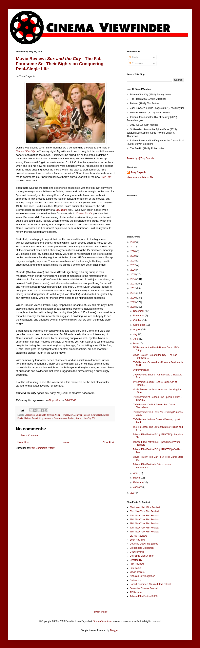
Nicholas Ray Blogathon (142, 576)
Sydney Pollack (141, 370)
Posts (133, 57)
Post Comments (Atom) (42, 448)
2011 (133, 293)
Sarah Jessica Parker (64, 418)
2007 (133, 492)
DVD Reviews (137, 551)
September (139, 325)
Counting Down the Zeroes (144, 543)
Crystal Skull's (84, 213)
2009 (133, 302)
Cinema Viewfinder (103, 621)
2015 (133, 274)
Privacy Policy (100, 612)
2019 (133, 256)
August (137, 329)
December (139, 311)
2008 (133, 306)
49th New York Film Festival (144, 519)
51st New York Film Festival (144, 511)
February (138, 482)
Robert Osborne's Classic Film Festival (150, 584)
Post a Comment (29, 435)
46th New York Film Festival (144, 531)
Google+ (12, 1)
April (136, 473)
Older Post (108, 442)
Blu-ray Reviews (138, 535)
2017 (133, 265)
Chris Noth (41, 415)
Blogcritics (30, 415)
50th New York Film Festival (144, 515)
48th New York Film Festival (144, 523)
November (139, 315)
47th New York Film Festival (144, 527)
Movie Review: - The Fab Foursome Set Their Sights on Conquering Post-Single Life (59, 63)
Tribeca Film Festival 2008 (143, 596)
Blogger (114, 630)
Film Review (67, 415)
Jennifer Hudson (82, 415)
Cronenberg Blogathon (142, 548)
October (137, 320)
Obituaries (135, 580)
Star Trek (106, 176)
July (135, 334)
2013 (133, 283)
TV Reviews (136, 592)
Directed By (136, 560)
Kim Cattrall (96, 415)
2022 (133, 242)
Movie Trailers (137, 572)
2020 (133, 251)
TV (93, 418)
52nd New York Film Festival (145, 507)
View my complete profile (140, 177)
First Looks (135, 568)
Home (66, 442)
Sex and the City (25, 151)
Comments (136, 63)
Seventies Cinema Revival (143, 588)
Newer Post (23, 442)
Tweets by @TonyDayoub (140, 158)
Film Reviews (137, 564)
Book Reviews (137, 539)
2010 (133, 297)
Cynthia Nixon (53, 415)
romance (49, 418)
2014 (133, 279)
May (135, 343)
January (137, 487)
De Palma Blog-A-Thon (142, 555)
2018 (133, 260)
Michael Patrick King (33, 418)
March (137, 477)
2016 (133, 269)
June (136, 338)
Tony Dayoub (138, 172)
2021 (133, 246)
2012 (133, 288)
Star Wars (61, 209)
